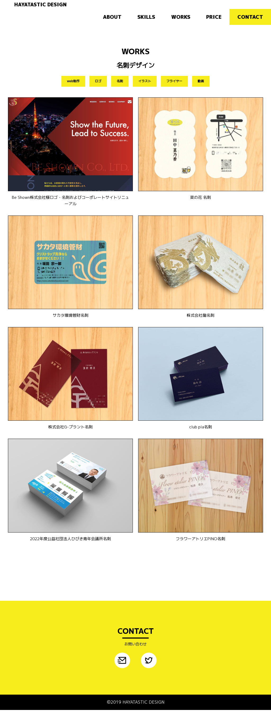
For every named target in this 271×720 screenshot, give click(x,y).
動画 (201, 89)
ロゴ (98, 89)
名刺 (120, 89)
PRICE (214, 23)
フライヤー (174, 89)
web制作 (73, 89)
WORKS (180, 23)
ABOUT (112, 23)
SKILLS (146, 23)
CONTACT (250, 23)
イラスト (144, 89)
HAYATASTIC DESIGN (65, 7)
